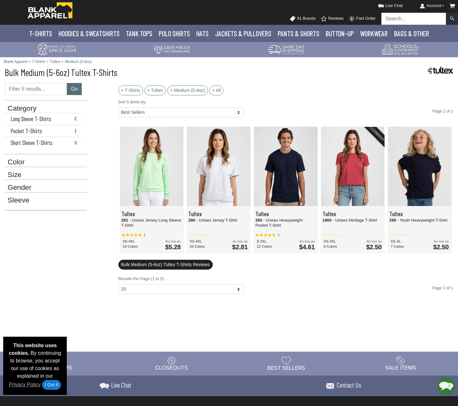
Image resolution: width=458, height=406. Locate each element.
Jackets (243, 33)
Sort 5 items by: (132, 102)
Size (15, 174)
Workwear (374, 33)
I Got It (51, 384)
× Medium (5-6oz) (187, 90)
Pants (298, 33)
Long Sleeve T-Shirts (45, 118)
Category (22, 108)
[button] (384, 4)
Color (16, 162)
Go (74, 89)
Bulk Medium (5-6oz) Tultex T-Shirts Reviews (165, 264)
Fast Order (362, 19)
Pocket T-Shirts (45, 130)
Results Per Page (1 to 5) (141, 278)
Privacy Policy (25, 384)
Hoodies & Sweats (89, 33)
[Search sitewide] (413, 19)
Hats (202, 33)
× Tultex (155, 90)
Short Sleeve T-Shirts (45, 142)
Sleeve (18, 200)
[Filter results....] (36, 89)
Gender (19, 187)
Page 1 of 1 (443, 288)
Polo (174, 33)
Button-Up (340, 33)
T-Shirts (40, 33)
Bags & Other (411, 33)
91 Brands (302, 19)
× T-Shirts (130, 90)
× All (216, 90)
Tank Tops (139, 33)
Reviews (332, 19)
